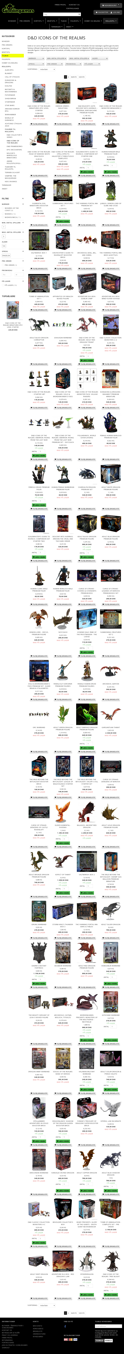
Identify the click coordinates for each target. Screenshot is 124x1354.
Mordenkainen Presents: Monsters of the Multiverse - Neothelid (86, 1017)
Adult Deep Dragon (39, 1273)
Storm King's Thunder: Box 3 (62, 924)
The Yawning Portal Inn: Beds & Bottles (111, 254)
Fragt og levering (10, 1334)
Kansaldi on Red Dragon (63, 1171)
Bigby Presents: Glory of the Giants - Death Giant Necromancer (87, 1223)
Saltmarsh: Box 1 (39, 253)
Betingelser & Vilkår (11, 1331)
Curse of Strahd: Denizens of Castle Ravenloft (39, 826)
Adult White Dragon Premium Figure (110, 488)
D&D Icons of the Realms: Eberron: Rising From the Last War (39, 437)
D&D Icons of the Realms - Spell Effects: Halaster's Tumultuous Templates (63, 155)
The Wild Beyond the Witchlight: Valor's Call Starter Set (87, 780)
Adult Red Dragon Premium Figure (86, 966)
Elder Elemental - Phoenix (63, 825)
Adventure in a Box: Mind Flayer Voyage (111, 297)
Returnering (7, 1339)
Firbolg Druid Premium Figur (39, 488)
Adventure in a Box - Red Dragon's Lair (63, 1274)
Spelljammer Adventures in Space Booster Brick (39, 1122)
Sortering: (33, 69)
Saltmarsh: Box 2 (87, 874)
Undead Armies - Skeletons (63, 107)
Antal (82, 167)
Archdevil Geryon (111, 683)
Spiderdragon (86, 1273)
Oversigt (6, 1346)
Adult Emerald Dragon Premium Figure (86, 727)
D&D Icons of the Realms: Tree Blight (111, 1274)
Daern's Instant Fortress (39, 966)
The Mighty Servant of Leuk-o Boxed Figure (39, 1015)
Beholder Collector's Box (63, 1222)
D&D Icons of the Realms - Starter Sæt (39, 392)
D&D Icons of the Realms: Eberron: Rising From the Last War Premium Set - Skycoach (63, 438)
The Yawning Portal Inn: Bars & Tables (87, 924)
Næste (74, 77)
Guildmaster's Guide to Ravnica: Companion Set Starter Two (39, 538)
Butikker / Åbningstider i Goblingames (12, 1325)
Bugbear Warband (63, 965)
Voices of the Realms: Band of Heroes (63, 1071)
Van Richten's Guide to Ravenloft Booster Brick (62, 255)
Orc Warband (39, 726)
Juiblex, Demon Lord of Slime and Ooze (110, 204)
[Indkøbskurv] (111, 5)
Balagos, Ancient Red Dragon (87, 825)
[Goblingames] (18, 8)
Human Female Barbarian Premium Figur (63, 488)
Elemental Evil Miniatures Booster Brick (39, 205)
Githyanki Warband (111, 1014)
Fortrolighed (72, 8)
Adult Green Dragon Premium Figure (63, 727)
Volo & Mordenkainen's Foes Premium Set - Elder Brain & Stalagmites (39, 685)
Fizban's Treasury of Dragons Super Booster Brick (87, 1122)
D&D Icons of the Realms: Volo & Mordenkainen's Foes (63, 393)
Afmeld (108, 1339)
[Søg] (79, 14)
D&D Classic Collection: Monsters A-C (39, 1222)
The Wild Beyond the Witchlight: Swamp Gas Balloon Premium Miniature (111, 877)
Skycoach (62, 631)
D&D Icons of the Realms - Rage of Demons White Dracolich (39, 154)
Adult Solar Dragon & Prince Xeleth (111, 1071)
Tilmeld (99, 1339)
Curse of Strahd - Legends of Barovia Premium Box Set (111, 590)
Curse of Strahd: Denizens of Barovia (110, 779)
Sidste (82, 77)
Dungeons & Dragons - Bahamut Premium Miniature (110, 393)
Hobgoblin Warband (110, 965)
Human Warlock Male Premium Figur (63, 589)
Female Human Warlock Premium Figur (111, 436)
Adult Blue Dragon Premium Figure (111, 537)
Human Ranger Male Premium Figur (111, 153)
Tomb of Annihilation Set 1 (39, 297)
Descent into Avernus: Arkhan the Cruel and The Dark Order (63, 538)
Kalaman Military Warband (87, 1071)
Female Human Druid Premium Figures (87, 684)
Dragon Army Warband (39, 1070)
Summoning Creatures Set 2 (110, 632)
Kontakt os (74, 5)
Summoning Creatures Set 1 (63, 204)
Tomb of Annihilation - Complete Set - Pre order (111, 1223)
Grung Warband (38, 923)
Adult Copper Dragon (87, 1171)
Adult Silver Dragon (110, 923)
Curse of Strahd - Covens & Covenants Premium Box (86, 590)
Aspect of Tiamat (63, 874)
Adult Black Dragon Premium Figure (87, 537)
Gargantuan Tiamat (111, 726)
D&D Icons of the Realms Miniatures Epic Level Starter (13, 325)
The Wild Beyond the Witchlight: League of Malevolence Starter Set (63, 781)
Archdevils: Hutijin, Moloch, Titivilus (63, 1015)
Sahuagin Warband (63, 337)
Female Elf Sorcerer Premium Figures (63, 684)
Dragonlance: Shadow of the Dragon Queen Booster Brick (62, 1122)
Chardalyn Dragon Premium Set (87, 488)
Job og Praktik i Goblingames (15, 1344)
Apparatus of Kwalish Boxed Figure (63, 297)
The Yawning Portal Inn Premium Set (87, 204)
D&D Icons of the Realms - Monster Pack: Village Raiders (87, 393)
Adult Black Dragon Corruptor (39, 338)
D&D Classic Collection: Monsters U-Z (111, 338)
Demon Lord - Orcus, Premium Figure (39, 632)
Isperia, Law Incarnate (111, 1120)
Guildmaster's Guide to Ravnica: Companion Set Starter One (87, 154)
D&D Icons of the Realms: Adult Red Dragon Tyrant (87, 339)
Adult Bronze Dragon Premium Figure (39, 875)
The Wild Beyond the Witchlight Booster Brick (39, 780)
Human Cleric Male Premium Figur (39, 589)
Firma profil (60, 5)
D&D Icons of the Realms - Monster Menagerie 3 (111, 107)
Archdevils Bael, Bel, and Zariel (86, 254)
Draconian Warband (39, 1171)
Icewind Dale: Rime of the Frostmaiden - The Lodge (87, 633)
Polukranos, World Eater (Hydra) (87, 436)
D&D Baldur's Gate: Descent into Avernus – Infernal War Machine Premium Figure (87, 109)
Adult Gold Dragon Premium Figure (111, 825)
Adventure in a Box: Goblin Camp (87, 297)
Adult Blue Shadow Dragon (111, 1172)
